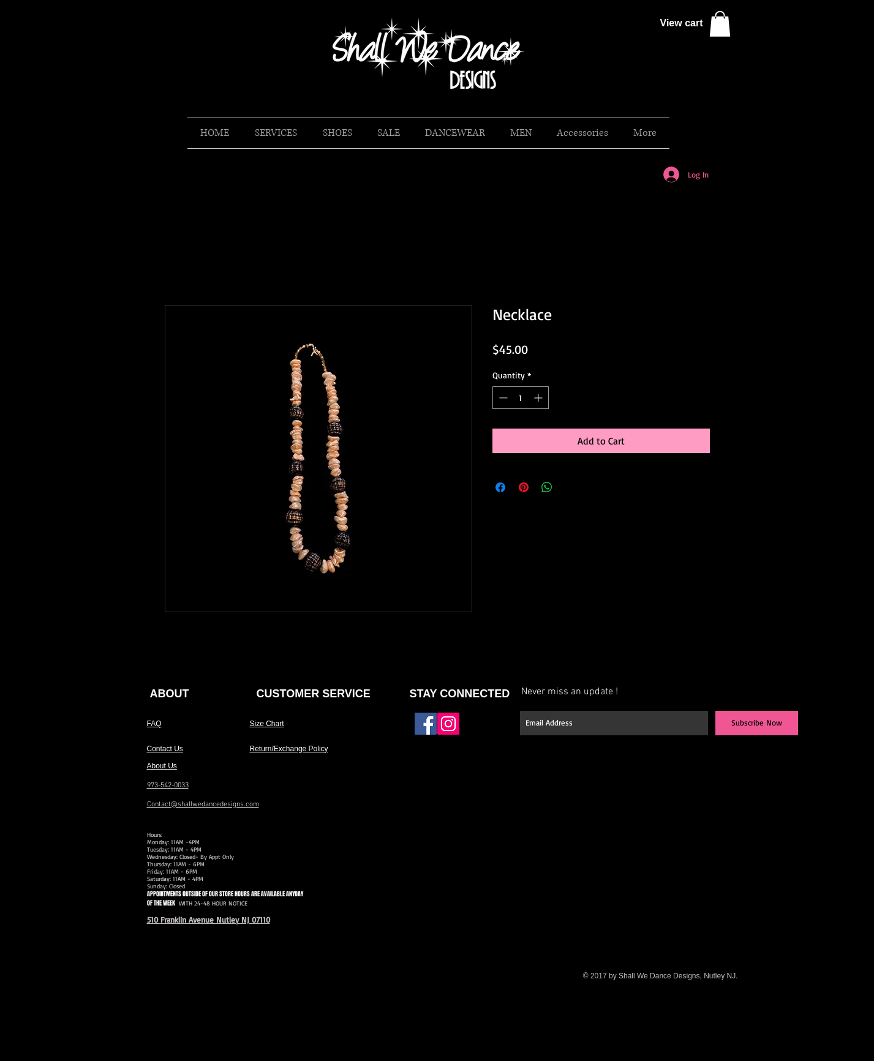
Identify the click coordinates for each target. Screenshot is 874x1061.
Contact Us (165, 748)
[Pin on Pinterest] (523, 487)
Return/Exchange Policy (289, 748)
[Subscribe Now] (756, 723)
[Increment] (539, 397)
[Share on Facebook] (500, 487)
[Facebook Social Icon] (426, 724)
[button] (720, 24)
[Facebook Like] (487, 728)
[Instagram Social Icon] (448, 724)
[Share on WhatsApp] (547, 487)
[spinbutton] (521, 397)
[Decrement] (502, 397)
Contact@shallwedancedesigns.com (203, 804)
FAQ (154, 723)
